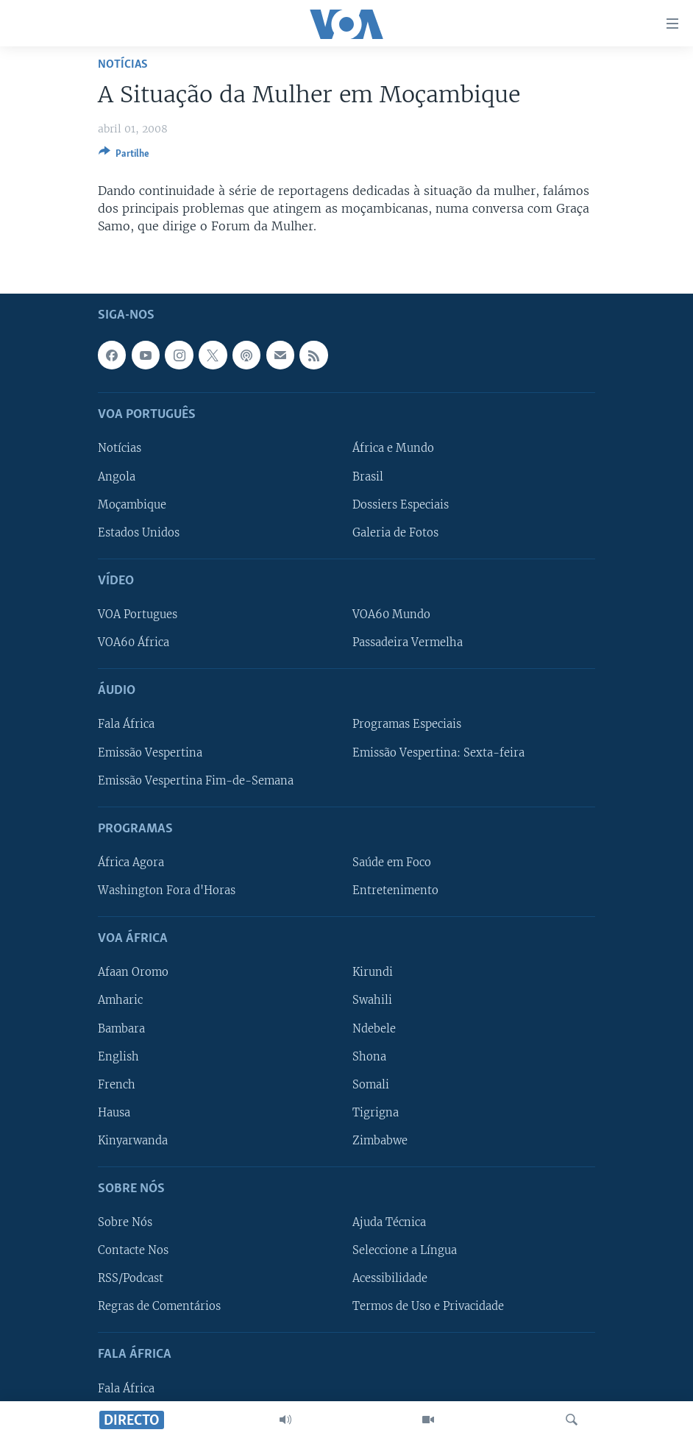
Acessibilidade (389, 1278)
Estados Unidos (139, 532)
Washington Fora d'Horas (166, 890)
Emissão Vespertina (150, 752)
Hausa (114, 1112)
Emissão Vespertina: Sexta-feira (438, 752)
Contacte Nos (133, 1250)
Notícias (123, 64)
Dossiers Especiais (400, 504)
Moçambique (132, 504)
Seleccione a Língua (404, 1250)
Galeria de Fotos (395, 532)
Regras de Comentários (159, 1306)
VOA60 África (133, 642)
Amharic (120, 1000)
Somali (370, 1084)
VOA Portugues (137, 614)
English (118, 1056)
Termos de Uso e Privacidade (428, 1306)
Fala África (126, 724)
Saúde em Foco (391, 862)
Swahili (372, 1000)
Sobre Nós (125, 1222)
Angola (116, 476)
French (116, 1084)
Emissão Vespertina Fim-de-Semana (196, 780)
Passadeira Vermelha (407, 642)
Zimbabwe (380, 1140)
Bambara (121, 1028)
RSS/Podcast (130, 1278)
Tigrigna (375, 1112)
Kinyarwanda (133, 1140)
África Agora (131, 862)
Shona (369, 1056)
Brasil (367, 476)
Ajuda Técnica (389, 1222)
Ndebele (374, 1028)
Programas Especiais (406, 724)
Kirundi (372, 972)
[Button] (124, 156)
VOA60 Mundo (391, 614)
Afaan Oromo (133, 972)
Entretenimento (395, 890)
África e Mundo (393, 448)
